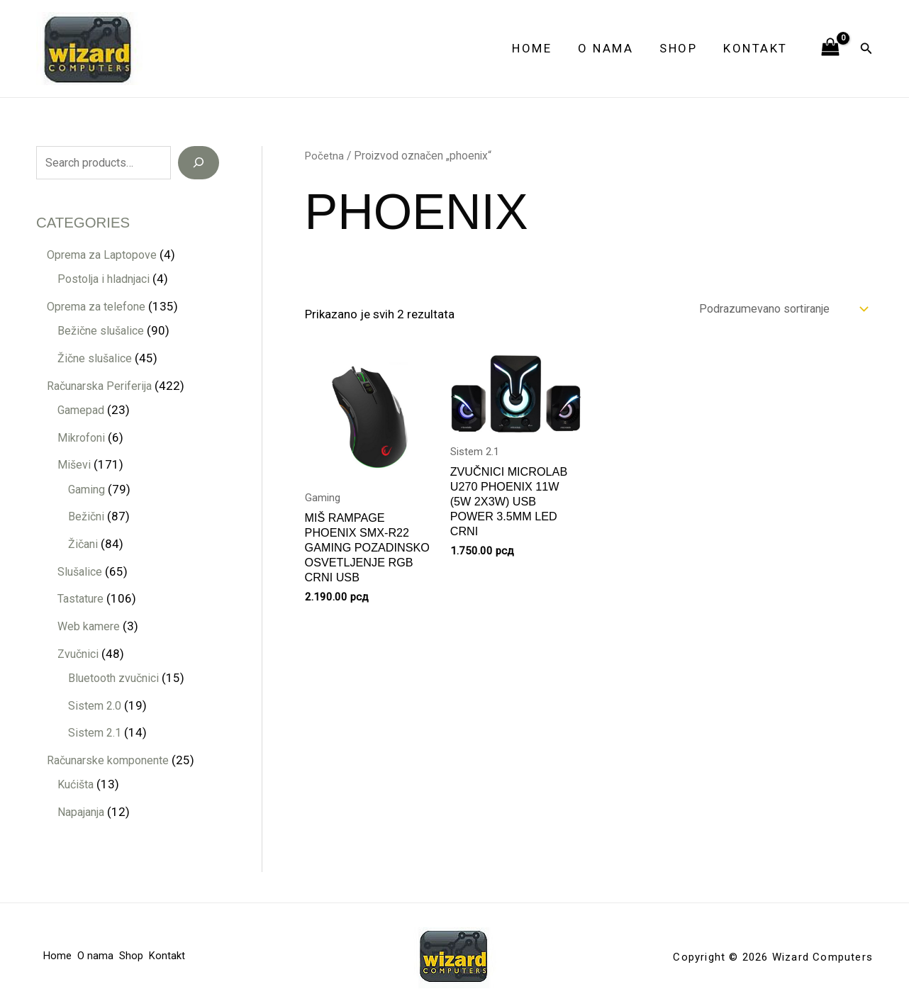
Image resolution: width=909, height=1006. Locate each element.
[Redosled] (774, 309)
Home (539, 48)
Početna (325, 155)
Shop (682, 48)
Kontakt (757, 48)
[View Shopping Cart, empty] (830, 48)
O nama (611, 48)
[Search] (198, 163)
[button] (866, 48)
